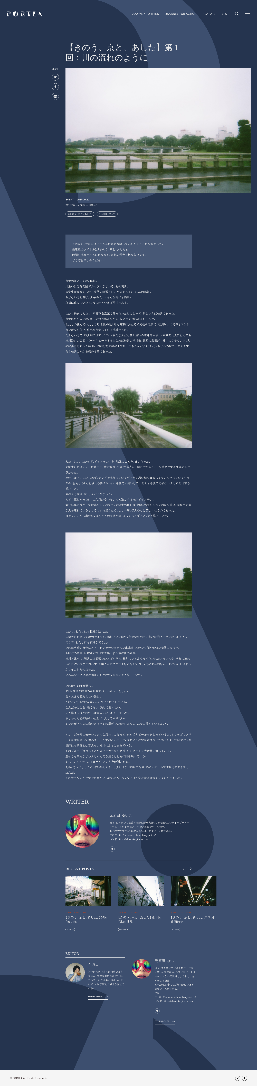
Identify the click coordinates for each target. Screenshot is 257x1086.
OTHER (71, 929)
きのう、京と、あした (80, 214)
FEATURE (209, 14)
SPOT (225, 14)
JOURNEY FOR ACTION (181, 14)
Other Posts (95, 997)
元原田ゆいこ (107, 214)
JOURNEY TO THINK (145, 14)
